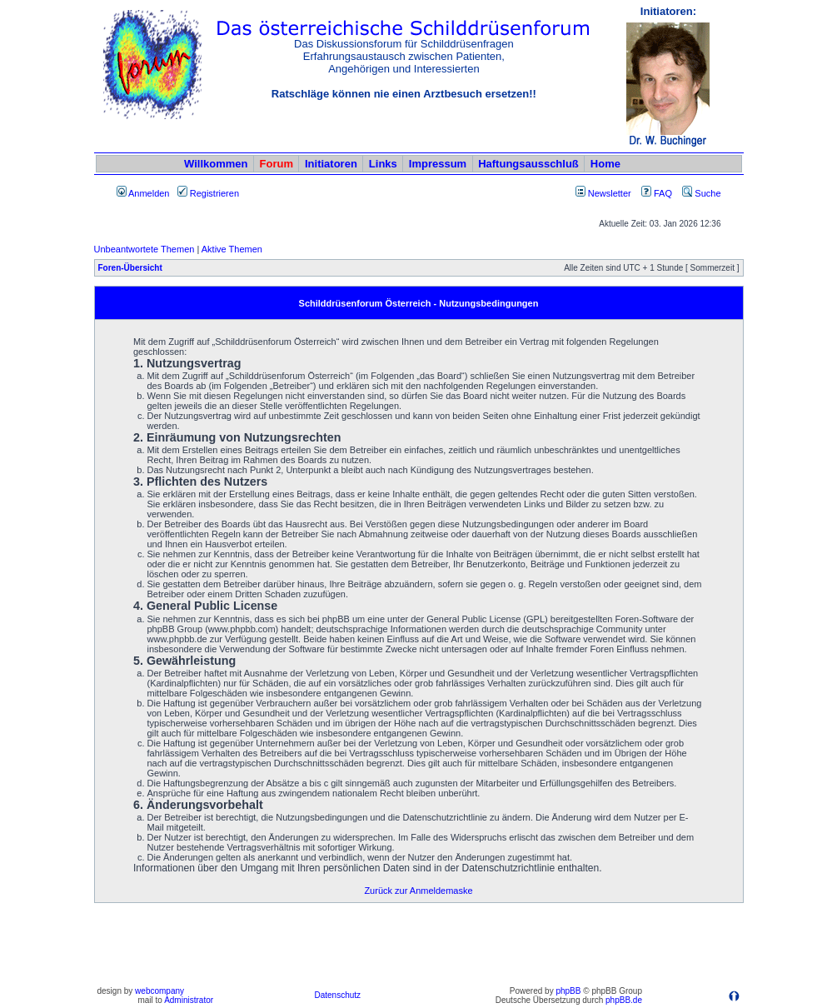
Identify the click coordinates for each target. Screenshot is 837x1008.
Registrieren (208, 193)
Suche (701, 193)
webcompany (159, 991)
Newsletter (609, 193)
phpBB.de (623, 1000)
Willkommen (215, 163)
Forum (276, 163)
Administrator (188, 1000)
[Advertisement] (419, 943)
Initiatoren (331, 163)
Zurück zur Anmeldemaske (418, 891)
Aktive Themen (232, 249)
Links (383, 163)
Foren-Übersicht (130, 267)
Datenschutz (337, 995)
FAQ (656, 193)
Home (605, 163)
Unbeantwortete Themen (144, 249)
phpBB (568, 991)
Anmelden (143, 193)
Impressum (437, 163)
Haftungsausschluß (528, 163)
